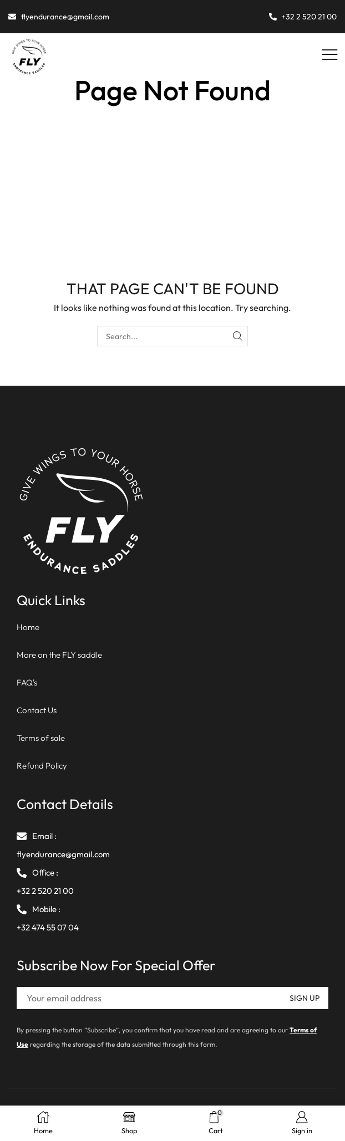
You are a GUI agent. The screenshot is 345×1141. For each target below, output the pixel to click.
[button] (330, 55)
